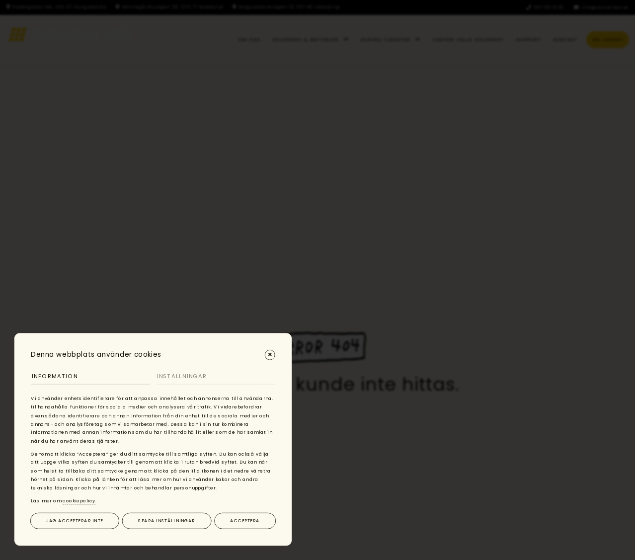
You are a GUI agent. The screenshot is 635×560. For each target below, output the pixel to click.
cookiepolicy (79, 500)
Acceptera (244, 520)
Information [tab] (55, 376)
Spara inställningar (166, 520)
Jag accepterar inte (74, 520)
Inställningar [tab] (182, 376)
